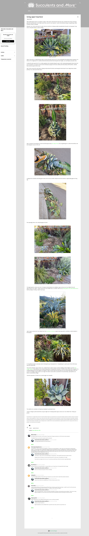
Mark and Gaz (33, 434)
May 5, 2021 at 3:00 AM (40, 434)
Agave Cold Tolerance (39, 10)
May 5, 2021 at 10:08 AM (41, 464)
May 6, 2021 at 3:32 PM (39, 485)
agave (30, 428)
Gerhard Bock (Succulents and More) (42, 439)
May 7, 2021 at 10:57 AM (53, 501)
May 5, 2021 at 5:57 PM (52, 478)
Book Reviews (64, 10)
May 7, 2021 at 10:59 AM (53, 489)
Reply (32, 444)
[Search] (80, 3)
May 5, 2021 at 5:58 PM (52, 439)
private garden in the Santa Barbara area (70, 288)
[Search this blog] (8, 48)
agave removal (35, 428)
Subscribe (72, 10)
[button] (77, 17)
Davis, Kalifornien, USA (36, 430)
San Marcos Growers (50, 331)
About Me (30, 10)
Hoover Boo (33, 485)
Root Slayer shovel (55, 143)
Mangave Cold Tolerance (53, 10)
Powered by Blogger (52, 530)
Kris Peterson (33, 464)
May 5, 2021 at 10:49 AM (40, 475)
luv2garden (33, 475)
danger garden (34, 497)
